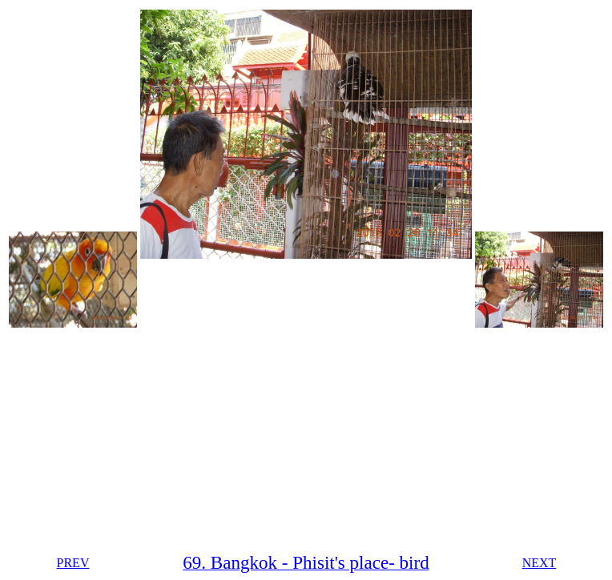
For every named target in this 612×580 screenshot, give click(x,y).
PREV (73, 563)
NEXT (539, 563)
